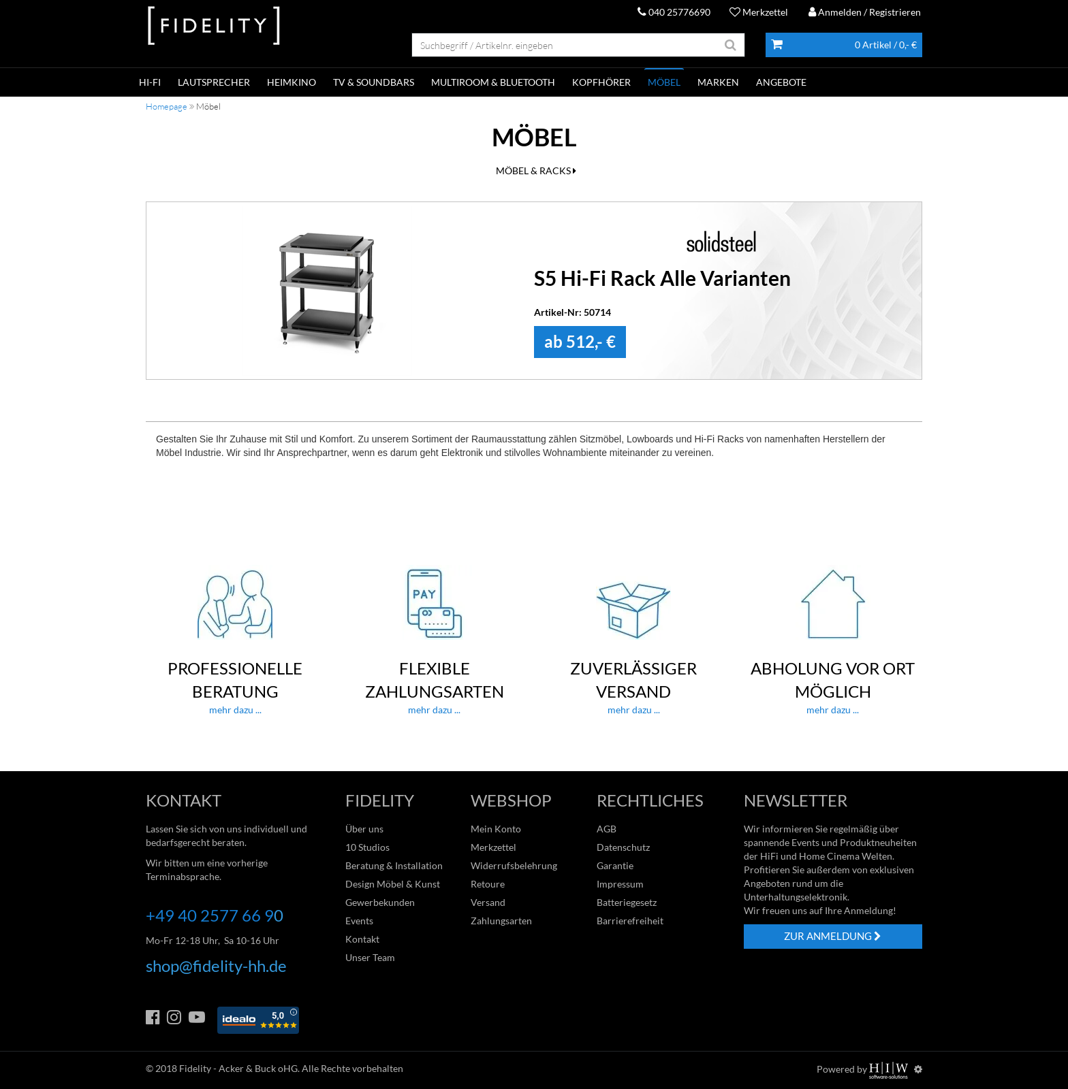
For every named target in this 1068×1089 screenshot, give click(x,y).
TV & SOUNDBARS (373, 82)
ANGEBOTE (781, 82)
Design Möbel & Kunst (392, 884)
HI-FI (150, 82)
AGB (606, 828)
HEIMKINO (291, 82)
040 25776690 (674, 12)
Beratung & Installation (394, 865)
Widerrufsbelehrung (514, 865)
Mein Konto (496, 828)
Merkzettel (758, 12)
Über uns (364, 828)
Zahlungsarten (501, 920)
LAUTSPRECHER (214, 82)
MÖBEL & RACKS (536, 170)
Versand (488, 902)
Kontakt (362, 939)
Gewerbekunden (380, 902)
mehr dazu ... (235, 640)
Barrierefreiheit (630, 920)
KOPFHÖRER (601, 82)
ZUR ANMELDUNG (832, 936)
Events (359, 920)
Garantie (615, 865)
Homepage (166, 106)
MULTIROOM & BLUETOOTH (493, 82)
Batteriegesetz (627, 902)
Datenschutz (623, 847)
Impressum (620, 884)
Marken (718, 82)
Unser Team (370, 957)
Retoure (488, 884)
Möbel (664, 82)
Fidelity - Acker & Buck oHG (238, 1068)
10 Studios (367, 847)
